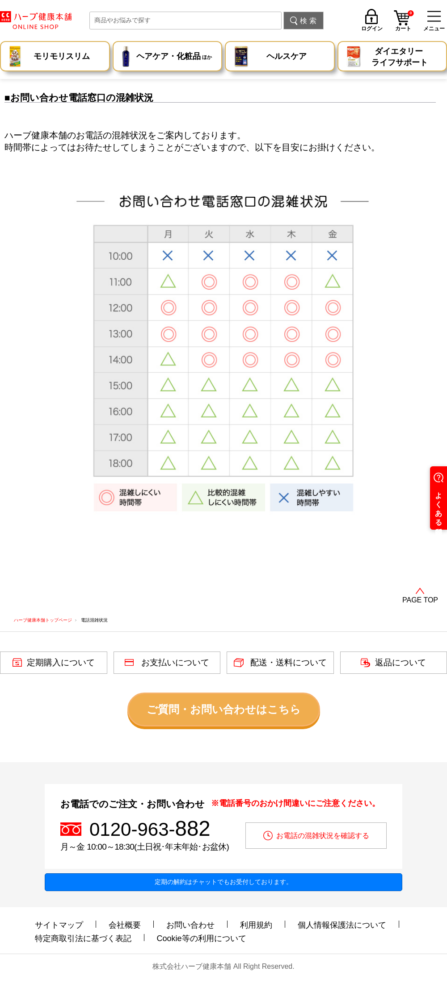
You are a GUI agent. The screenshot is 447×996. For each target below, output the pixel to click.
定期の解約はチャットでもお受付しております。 (223, 881)
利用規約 (256, 925)
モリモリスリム (62, 56)
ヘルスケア (286, 56)
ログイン (372, 28)
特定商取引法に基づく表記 (83, 938)
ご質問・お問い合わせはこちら (224, 709)
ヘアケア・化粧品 (174, 57)
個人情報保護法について (342, 925)
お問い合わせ (190, 925)
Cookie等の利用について (201, 938)
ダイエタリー (399, 57)
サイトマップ (59, 925)
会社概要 (125, 925)
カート (404, 21)
